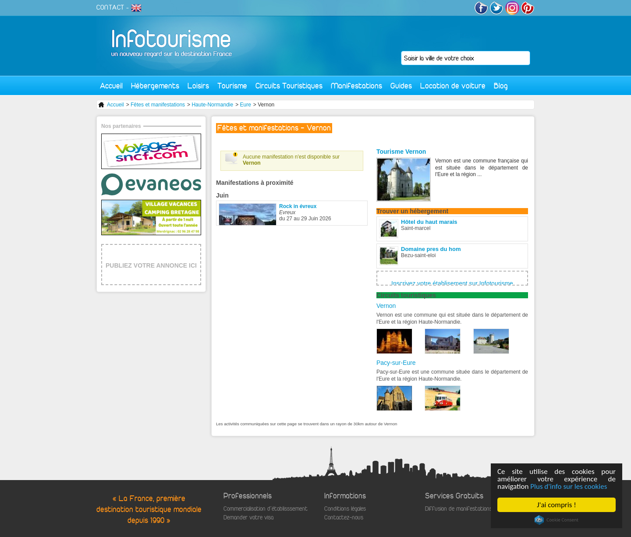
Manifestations (356, 85)
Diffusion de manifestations (458, 508)
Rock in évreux (297, 206)
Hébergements (155, 85)
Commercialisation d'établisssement (265, 508)
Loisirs (198, 85)
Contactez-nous (343, 517)
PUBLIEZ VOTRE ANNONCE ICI (151, 265)
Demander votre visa (248, 517)
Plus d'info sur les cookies (569, 486)
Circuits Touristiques (289, 85)
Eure (245, 105)
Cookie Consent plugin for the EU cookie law (556, 520)
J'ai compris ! (556, 504)
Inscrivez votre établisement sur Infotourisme (452, 283)
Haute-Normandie (212, 105)
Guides (401, 85)
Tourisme (232, 85)
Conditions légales (345, 508)
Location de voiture (453, 85)
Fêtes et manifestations (158, 105)
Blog (501, 85)
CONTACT (110, 7)
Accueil (111, 85)
